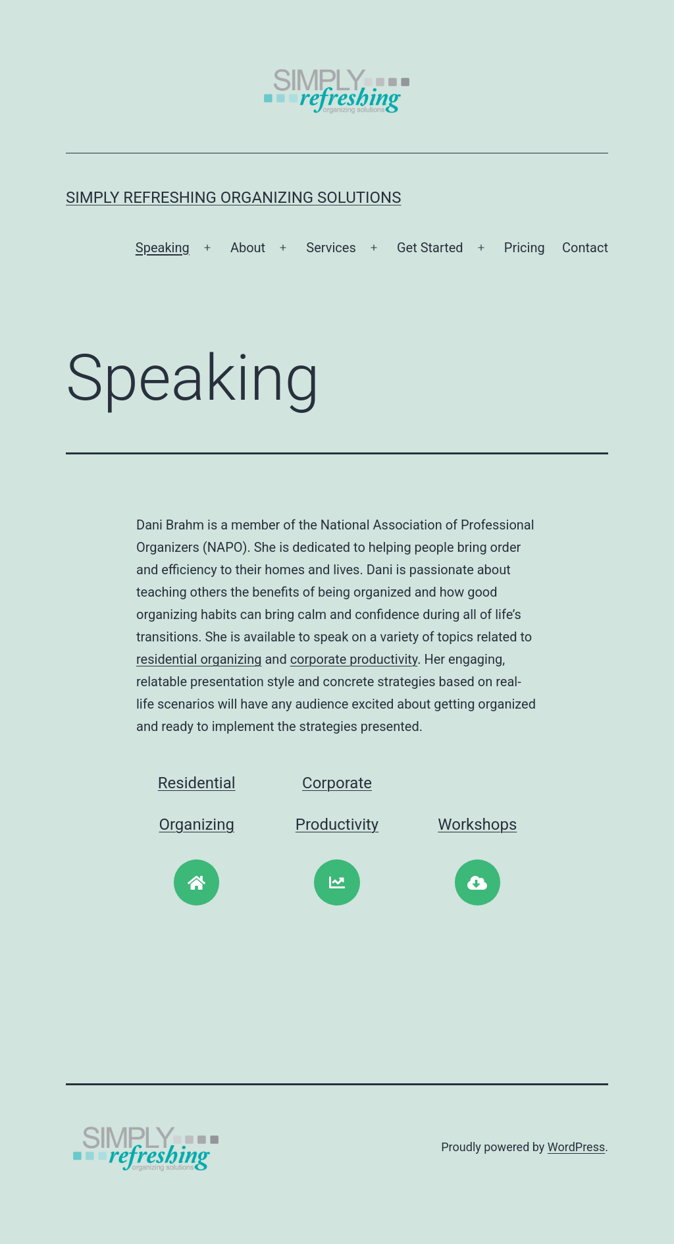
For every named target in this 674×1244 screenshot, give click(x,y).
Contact (585, 248)
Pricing (524, 248)
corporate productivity (354, 659)
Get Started (430, 248)
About (247, 248)
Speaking (163, 248)
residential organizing (199, 659)
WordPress (576, 1147)
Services (330, 248)
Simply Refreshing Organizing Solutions (233, 197)
